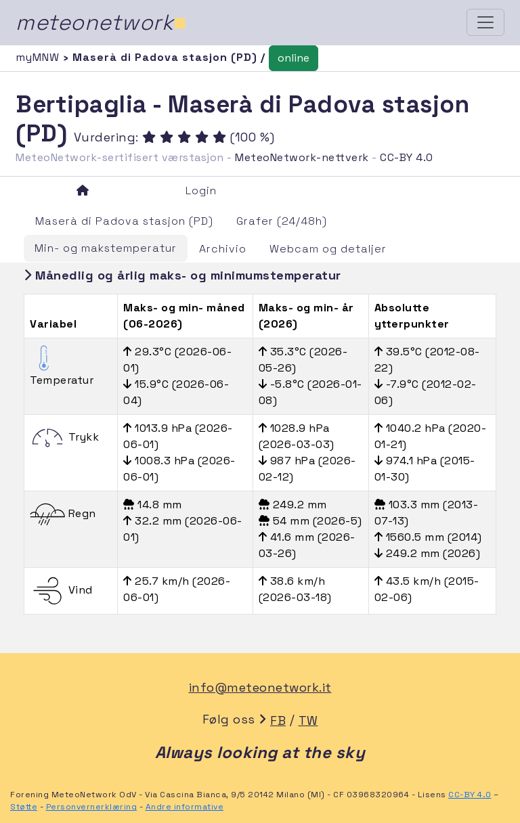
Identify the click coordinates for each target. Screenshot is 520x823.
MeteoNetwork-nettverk (302, 157)
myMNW (39, 57)
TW (308, 720)
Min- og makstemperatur (106, 248)
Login (201, 190)
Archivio (222, 249)
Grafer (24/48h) (281, 221)
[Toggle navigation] (485, 22)
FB (278, 720)
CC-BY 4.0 (406, 157)
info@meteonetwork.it (260, 687)
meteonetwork (101, 22)
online (293, 58)
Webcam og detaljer (328, 249)
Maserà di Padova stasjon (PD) (124, 221)
